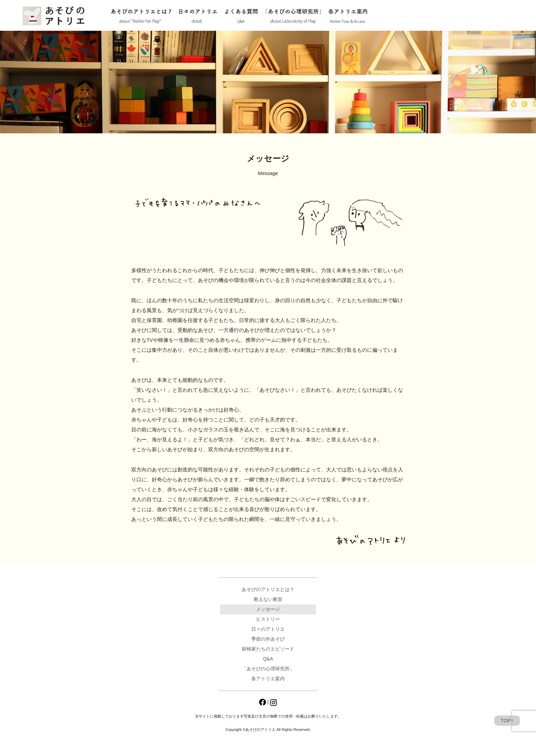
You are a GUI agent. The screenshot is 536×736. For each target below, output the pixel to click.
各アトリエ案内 (347, 16)
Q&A (241, 16)
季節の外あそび (268, 639)
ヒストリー (268, 619)
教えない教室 (268, 599)
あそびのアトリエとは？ (141, 16)
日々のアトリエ (197, 16)
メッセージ (268, 609)
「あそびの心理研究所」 (293, 16)
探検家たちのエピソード (268, 649)
